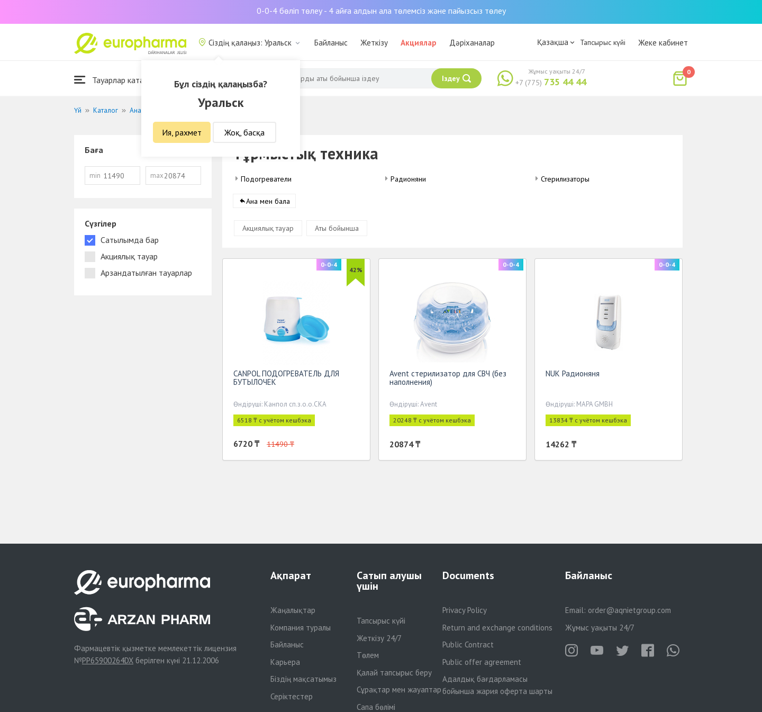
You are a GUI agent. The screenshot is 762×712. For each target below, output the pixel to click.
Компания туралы (300, 628)
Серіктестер (291, 696)
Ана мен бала (268, 203)
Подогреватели (266, 179)
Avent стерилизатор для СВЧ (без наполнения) (447, 380)
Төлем (368, 655)
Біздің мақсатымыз (303, 679)
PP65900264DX (107, 660)
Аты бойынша (337, 230)
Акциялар (419, 43)
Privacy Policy (464, 610)
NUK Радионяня (573, 376)
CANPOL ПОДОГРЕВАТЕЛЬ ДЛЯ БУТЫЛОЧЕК (286, 380)
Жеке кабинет (663, 43)
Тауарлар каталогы (117, 79)
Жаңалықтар (292, 610)
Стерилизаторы (565, 179)
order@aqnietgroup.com (629, 610)
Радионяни (408, 179)
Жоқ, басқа (244, 132)
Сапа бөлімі (376, 707)
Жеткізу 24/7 (379, 638)
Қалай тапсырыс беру (394, 673)
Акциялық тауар (268, 230)
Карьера (285, 662)
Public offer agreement (481, 662)
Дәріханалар (472, 43)
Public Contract (468, 644)
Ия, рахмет (182, 132)
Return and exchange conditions (497, 628)
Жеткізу (374, 43)
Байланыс (331, 43)
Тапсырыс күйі (602, 42)
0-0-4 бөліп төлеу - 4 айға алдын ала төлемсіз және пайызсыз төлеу (381, 10)
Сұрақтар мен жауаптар (399, 689)
